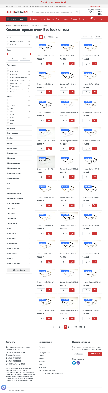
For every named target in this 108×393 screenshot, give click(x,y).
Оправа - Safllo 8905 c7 (45, 282)
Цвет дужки (18, 233)
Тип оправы (18, 218)
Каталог (42, 347)
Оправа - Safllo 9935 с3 (45, 112)
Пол (18, 183)
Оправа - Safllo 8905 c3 (68, 254)
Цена (18, 50)
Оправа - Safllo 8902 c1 (45, 226)
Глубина (18, 138)
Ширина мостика (18, 263)
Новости (42, 362)
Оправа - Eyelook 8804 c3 (46, 310)
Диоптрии (18, 128)
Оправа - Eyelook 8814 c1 (69, 112)
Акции (41, 359)
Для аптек (17, 6)
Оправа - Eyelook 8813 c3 (69, 141)
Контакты (42, 367)
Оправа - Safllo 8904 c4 (68, 226)
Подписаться (95, 354)
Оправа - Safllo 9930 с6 (91, 56)
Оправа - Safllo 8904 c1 (45, 254)
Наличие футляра (18, 173)
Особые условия (18, 38)
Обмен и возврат (60, 6)
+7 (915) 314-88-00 (95, 12)
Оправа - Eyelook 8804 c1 (69, 282)
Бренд (18, 96)
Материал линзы (18, 168)
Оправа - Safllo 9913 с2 (45, 56)
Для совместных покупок (44, 6)
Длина (18, 143)
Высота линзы (18, 133)
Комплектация (18, 153)
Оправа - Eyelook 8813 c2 (69, 169)
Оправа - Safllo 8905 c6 (91, 254)
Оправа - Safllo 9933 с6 (91, 84)
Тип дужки (18, 208)
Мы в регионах (44, 353)
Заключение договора (47, 370)
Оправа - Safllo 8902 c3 (91, 197)
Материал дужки (18, 163)
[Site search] (52, 12)
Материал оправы (18, 193)
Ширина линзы (18, 248)
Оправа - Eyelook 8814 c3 (92, 112)
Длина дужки (18, 148)
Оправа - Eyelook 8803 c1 (92, 310)
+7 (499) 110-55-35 (14, 358)
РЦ (18, 188)
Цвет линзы (18, 238)
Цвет (18, 228)
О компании (43, 350)
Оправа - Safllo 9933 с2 (68, 84)
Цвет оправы (18, 243)
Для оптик (9, 6)
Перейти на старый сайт (54, 2)
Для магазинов (28, 6)
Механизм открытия (18, 198)
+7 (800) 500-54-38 (95, 10)
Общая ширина (18, 178)
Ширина (18, 258)
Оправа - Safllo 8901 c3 (91, 169)
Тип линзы (18, 213)
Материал (18, 158)
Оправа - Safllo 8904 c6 (91, 226)
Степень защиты (18, 203)
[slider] (7, 54)
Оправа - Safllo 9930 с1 (45, 84)
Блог (69, 6)
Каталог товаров (16, 19)
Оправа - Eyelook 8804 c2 (92, 282)
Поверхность (18, 253)
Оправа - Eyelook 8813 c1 (92, 141)
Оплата (41, 356)
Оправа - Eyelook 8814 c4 (46, 141)
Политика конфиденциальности (51, 373)
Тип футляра (18, 223)
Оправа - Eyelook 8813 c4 (46, 169)
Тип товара (18, 65)
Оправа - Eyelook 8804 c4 (69, 310)
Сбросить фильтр (19, 270)
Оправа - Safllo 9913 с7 (68, 56)
